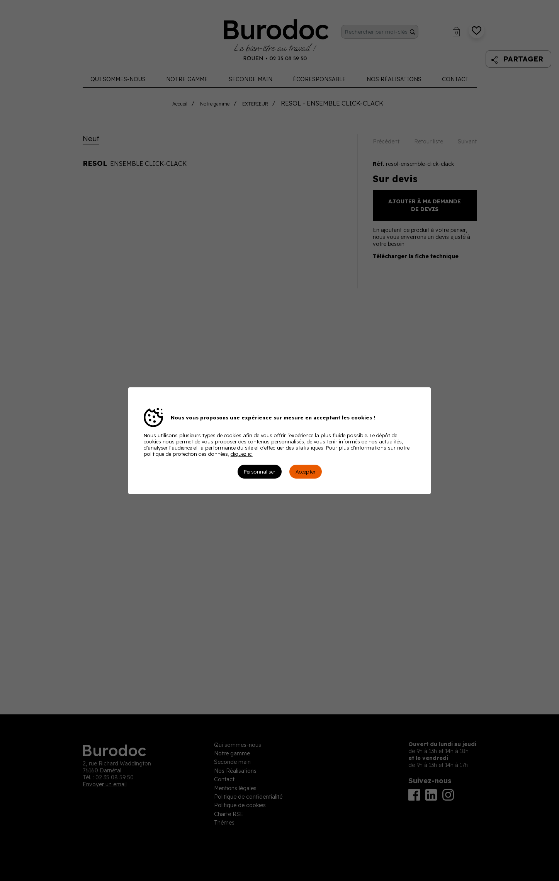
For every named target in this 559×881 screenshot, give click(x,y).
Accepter (306, 472)
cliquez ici (242, 454)
